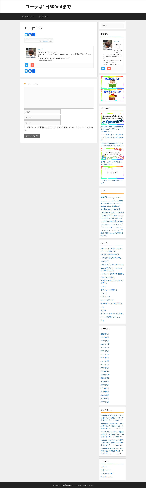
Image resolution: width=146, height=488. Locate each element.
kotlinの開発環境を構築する (111, 258)
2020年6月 (105, 391)
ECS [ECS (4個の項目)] (113, 201)
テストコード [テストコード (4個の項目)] (108, 230)
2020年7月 (105, 388)
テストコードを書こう (109, 290)
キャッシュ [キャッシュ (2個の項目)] (110, 224)
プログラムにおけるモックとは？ (112, 175)
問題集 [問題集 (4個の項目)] (107, 233)
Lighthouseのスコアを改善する (112, 274)
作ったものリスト (28, 16)
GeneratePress (88, 485)
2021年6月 (105, 351)
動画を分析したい (107, 300)
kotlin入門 (104, 261)
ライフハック (106, 297)
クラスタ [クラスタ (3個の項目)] (119, 227)
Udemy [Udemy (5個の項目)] (103, 221)
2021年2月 (105, 364)
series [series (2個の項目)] (109, 218)
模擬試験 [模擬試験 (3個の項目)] (112, 233)
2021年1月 (105, 368)
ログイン (104, 467)
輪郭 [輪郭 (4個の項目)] (102, 236)
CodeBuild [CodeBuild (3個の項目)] (104, 201)
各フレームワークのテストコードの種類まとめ (112, 156)
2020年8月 (105, 385)
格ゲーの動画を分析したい (110, 317)
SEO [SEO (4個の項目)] (106, 218)
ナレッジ (104, 293)
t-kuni (117, 420)
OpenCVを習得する (108, 277)
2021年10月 (105, 347)
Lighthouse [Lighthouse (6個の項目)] (105, 212)
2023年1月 (105, 334)
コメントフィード (107, 473)
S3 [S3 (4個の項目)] (119, 216)
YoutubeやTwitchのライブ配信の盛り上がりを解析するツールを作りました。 (112, 417)
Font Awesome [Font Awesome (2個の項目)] (117, 203)
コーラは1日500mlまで (48, 6)
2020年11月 (105, 375)
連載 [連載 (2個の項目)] (105, 236)
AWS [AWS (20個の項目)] (104, 197)
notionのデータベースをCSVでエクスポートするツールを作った (112, 137)
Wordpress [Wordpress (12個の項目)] (116, 221)
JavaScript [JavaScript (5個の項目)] (115, 206)
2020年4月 (105, 398)
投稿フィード (106, 470)
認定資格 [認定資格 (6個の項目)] (119, 233)
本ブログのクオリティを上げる (112, 314)
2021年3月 (105, 361)
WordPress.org (106, 477)
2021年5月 (105, 354)
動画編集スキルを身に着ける (111, 303)
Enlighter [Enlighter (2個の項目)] (112, 203)
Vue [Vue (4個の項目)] (108, 221)
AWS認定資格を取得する (110, 254)
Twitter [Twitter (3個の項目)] (114, 218)
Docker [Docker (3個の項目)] (109, 201)
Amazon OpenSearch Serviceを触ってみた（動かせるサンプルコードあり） (112, 123)
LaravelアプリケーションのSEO (112, 265)
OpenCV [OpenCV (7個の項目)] (104, 215)
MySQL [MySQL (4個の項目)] (113, 212)
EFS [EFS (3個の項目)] (116, 201)
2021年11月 (105, 344)
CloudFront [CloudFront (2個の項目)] (118, 198)
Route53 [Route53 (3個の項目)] (115, 216)
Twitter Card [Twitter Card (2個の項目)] (119, 218)
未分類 (103, 310)
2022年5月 (105, 341)
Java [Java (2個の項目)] (110, 206)
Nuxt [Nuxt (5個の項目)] (122, 212)
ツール (103, 286)
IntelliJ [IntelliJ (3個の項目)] (107, 206)
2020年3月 (105, 402)
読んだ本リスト (43, 16)
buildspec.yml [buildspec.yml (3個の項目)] (111, 198)
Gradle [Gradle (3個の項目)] (103, 206)
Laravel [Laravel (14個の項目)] (115, 209)
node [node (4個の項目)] (118, 212)
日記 (102, 307)
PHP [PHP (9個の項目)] (111, 215)
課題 (102, 320)
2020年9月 (105, 381)
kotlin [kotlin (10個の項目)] (104, 209)
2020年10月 (105, 378)
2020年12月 (105, 371)
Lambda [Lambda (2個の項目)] (109, 209)
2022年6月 (105, 337)
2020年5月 (105, 395)
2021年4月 (105, 358)
